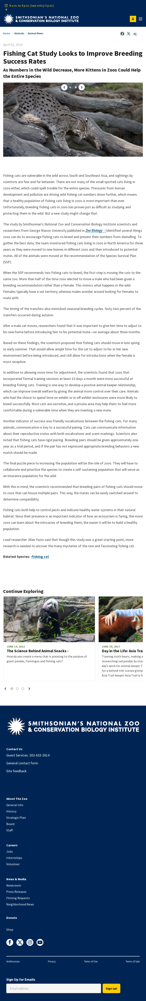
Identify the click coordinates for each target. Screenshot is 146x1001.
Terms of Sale (133, 961)
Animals (19, 33)
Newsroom (13, 885)
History (11, 811)
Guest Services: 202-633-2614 (28, 755)
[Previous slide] (5, 689)
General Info (14, 805)
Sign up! (111, 988)
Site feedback (16, 771)
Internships (14, 858)
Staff (9, 830)
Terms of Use (90, 961)
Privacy (52, 961)
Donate (11, 918)
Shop (9, 929)
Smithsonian (13, 961)
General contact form (22, 763)
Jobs (9, 851)
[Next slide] (29, 689)
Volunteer (13, 864)
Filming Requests (18, 898)
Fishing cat (40, 556)
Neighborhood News (20, 904)
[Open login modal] (133, 18)
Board (10, 824)
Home (6, 33)
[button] (63, 87)
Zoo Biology (95, 230)
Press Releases (16, 892)
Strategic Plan (16, 818)
